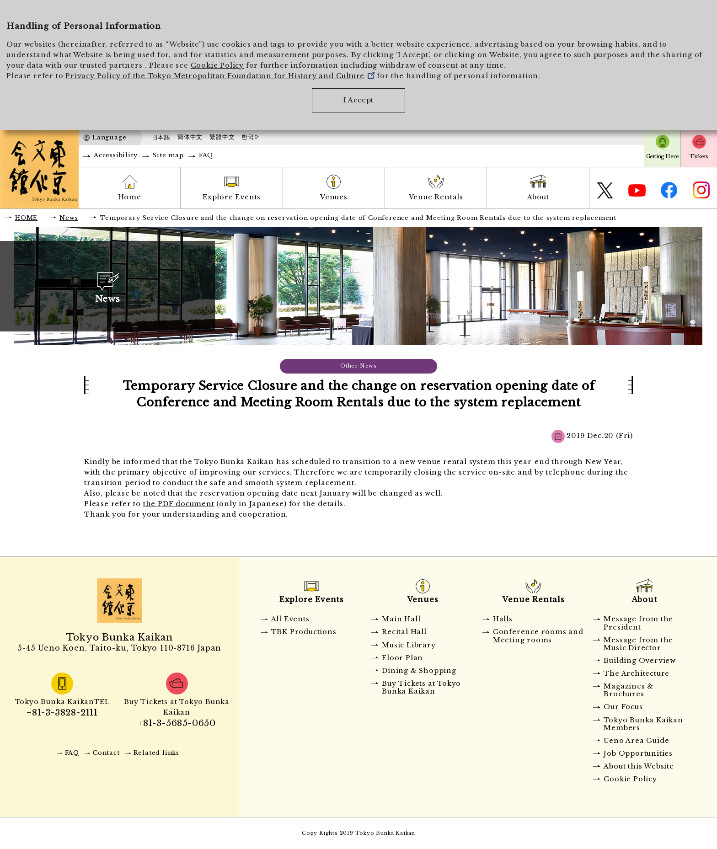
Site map (167, 155)
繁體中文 (222, 137)
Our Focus (623, 707)
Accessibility (115, 155)
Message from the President (638, 623)
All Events (290, 619)
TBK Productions (304, 632)
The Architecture (636, 673)
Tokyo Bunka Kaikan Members (643, 724)
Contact (106, 752)
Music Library (408, 645)
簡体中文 (190, 137)
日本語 (161, 137)
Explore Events (232, 197)
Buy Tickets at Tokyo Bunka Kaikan (421, 687)
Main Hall (401, 619)
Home (129, 197)
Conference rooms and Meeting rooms (538, 636)
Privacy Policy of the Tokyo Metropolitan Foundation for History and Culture (220, 76)
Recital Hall (404, 632)
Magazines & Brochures (628, 690)
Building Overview (640, 661)
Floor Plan (402, 658)
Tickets (699, 156)
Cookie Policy (217, 65)
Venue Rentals (436, 197)
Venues (334, 197)
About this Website (639, 766)
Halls (503, 619)
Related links (156, 752)
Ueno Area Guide (636, 741)
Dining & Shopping (419, 671)
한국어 (250, 137)
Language (109, 137)
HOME (26, 217)
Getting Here (662, 156)
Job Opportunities (638, 753)
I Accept (358, 100)
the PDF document (178, 504)
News (68, 217)
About (538, 197)
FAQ (206, 155)
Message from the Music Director (638, 644)
